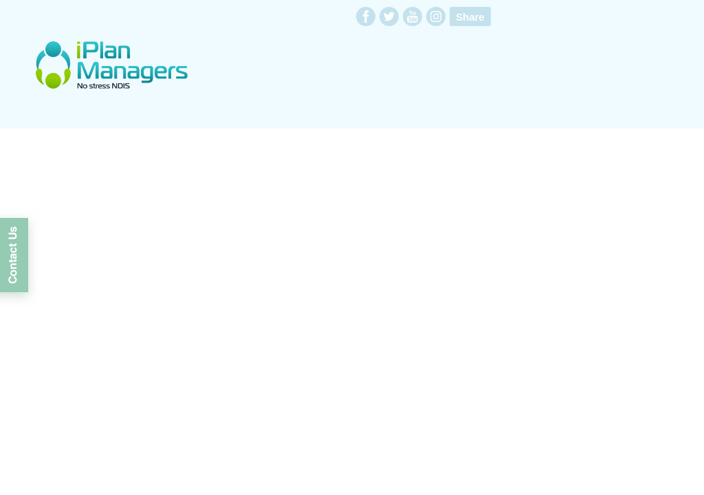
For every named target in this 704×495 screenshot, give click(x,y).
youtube (412, 16)
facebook (365, 16)
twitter (389, 16)
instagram (436, 16)
